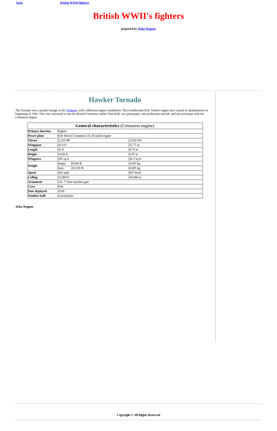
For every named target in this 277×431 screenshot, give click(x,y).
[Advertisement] (138, 61)
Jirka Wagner (147, 28)
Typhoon (71, 110)
